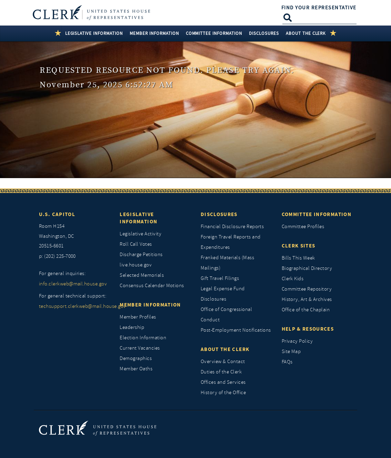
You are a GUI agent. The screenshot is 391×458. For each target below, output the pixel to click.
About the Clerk (225, 349)
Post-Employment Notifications (236, 330)
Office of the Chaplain (306, 309)
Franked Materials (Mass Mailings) (227, 262)
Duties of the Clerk (221, 372)
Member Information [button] (154, 33)
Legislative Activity (140, 234)
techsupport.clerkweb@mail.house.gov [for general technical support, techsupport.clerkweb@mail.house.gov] (74, 306)
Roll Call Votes (136, 244)
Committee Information (316, 214)
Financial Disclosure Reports (232, 226)
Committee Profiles (303, 226)
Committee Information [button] (214, 33)
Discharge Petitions (141, 254)
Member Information (150, 304)
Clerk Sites (298, 245)
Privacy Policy (297, 341)
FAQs (287, 362)
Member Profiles (138, 317)
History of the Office (223, 392)
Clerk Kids (293, 278)
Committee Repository (307, 289)
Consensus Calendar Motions (152, 285)
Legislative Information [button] (94, 33)
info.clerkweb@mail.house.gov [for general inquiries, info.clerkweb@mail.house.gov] (73, 284)
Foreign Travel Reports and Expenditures (230, 242)
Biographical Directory (307, 268)
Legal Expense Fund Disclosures (223, 293)
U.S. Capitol (57, 214)
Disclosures (219, 214)
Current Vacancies (140, 348)
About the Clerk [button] (306, 33)
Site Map (291, 351)
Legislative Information (138, 218)
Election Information (143, 337)
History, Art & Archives (307, 299)
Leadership (132, 327)
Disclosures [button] (264, 33)
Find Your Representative (319, 7)
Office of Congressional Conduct (226, 314)
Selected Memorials (142, 275)
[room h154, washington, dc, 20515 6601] (74, 236)
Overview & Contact (223, 361)
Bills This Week (298, 258)
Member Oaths (136, 369)
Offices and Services (223, 382)
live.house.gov (136, 265)
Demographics (136, 358)
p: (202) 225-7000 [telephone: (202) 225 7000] (57, 256)
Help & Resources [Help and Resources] (308, 328)
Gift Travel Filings (220, 278)
